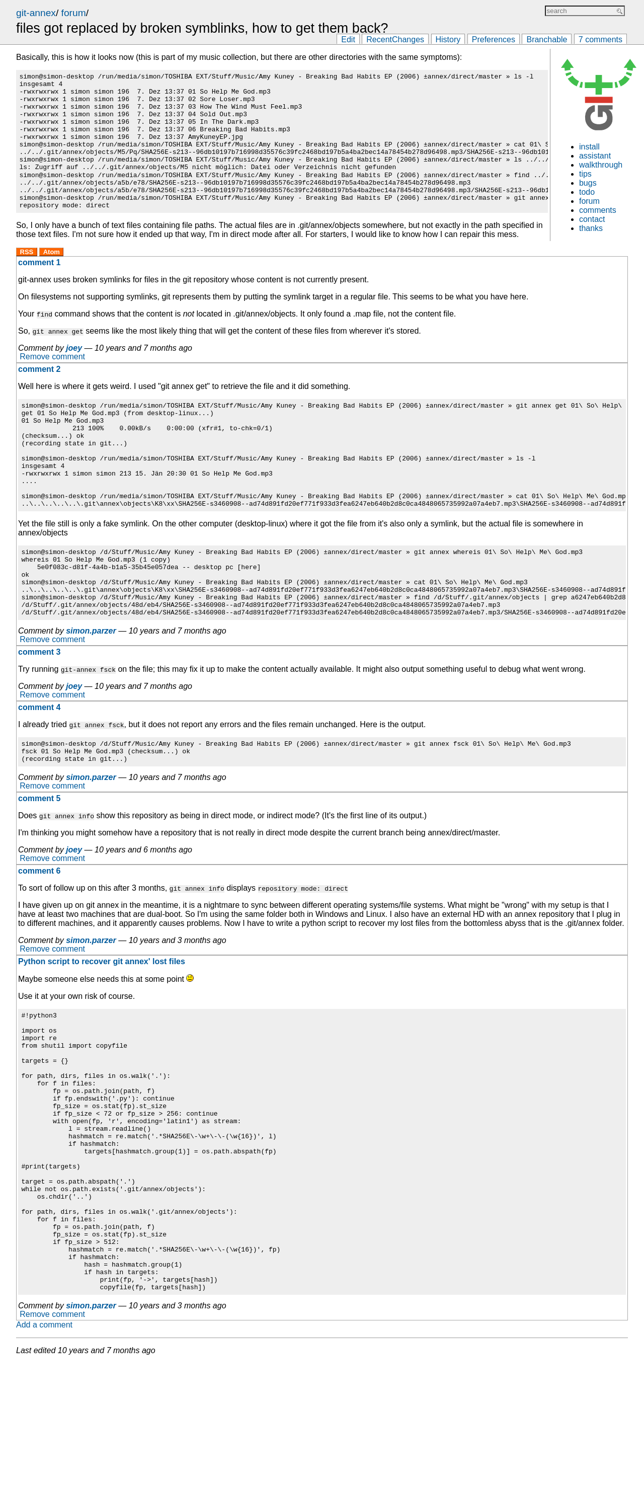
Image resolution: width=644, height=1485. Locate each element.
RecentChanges (395, 39)
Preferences (493, 39)
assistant (595, 155)
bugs (588, 183)
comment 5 (39, 864)
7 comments (600, 39)
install (589, 146)
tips (585, 174)
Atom (51, 278)
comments (597, 210)
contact (592, 219)
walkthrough (600, 165)
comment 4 (39, 768)
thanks (591, 228)
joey (74, 374)
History (448, 39)
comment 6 (39, 936)
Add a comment (44, 1446)
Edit (348, 39)
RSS (27, 278)
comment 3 (39, 713)
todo (587, 192)
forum (73, 13)
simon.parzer (91, 692)
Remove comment (52, 383)
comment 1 (39, 289)
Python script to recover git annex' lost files (101, 1027)
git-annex (36, 13)
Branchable (546, 39)
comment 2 (39, 396)
